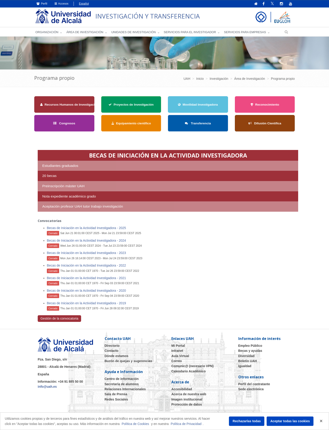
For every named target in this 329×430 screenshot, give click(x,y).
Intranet (177, 351)
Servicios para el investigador (190, 32)
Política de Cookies (135, 424)
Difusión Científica (264, 123)
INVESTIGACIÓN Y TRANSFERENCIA (148, 16)
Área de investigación (84, 32)
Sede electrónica (251, 389)
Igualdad (245, 366)
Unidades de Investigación (133, 32)
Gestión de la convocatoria (59, 318)
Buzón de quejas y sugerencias (128, 361)
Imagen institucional (186, 399)
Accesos (62, 3)
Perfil (42, 3)
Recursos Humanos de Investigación (69, 104)
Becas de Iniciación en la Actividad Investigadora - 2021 (86, 278)
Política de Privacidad (186, 424)
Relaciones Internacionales (125, 389)
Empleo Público (250, 345)
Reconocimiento (264, 104)
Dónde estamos (116, 356)
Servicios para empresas (245, 32)
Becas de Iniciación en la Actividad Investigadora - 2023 (86, 253)
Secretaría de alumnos (122, 384)
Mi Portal (178, 345)
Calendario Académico (188, 371)
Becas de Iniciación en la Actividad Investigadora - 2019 (86, 303)
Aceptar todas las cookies (290, 421)
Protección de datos (186, 404)
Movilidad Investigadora (198, 104)
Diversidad (246, 356)
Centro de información (122, 379)
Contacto (112, 351)
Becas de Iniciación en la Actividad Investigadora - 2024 (86, 240)
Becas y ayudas (250, 351)
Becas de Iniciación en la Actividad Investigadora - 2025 (86, 228)
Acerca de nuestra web (188, 394)
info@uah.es (47, 386)
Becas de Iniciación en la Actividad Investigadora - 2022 (86, 265)
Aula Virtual (180, 356)
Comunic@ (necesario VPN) (192, 366)
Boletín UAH (247, 361)
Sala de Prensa (116, 394)
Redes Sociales (116, 399)
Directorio (112, 345)
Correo (176, 361)
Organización (46, 32)
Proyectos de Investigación (131, 104)
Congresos (64, 123)
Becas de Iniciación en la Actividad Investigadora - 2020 (86, 290)
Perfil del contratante (254, 384)
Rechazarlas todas (247, 421)
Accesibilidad (181, 389)
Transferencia (198, 123)
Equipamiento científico (131, 123)
